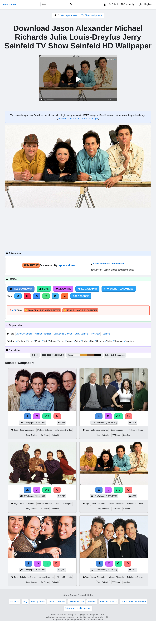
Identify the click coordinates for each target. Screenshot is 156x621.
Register (148, 4)
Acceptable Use (76, 601)
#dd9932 (83, 355)
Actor (77, 341)
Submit (113, 4)
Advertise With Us (108, 601)
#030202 (97, 355)
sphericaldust (67, 265)
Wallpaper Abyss (69, 15)
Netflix (109, 341)
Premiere (129, 341)
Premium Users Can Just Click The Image (78, 118)
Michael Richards (43, 334)
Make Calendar (87, 289)
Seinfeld (106, 334)
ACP (14, 310)
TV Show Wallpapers (91, 15)
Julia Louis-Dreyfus (63, 334)
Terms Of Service (56, 601)
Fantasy (21, 341)
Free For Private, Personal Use (108, 263)
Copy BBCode (81, 296)
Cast (92, 341)
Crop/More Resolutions (118, 289)
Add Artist (31, 265)
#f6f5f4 (76, 355)
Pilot (45, 341)
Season (69, 341)
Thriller (85, 341)
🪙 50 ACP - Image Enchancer (80, 310)
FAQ (25, 601)
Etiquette (92, 601)
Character (118, 341)
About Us (14, 601)
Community (127, 4)
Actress (52, 341)
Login (139, 4)
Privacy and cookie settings (78, 608)
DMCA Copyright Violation (133, 601)
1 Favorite (63, 289)
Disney (30, 341)
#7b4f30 (90, 355)
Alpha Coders (9, 4)
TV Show (95, 334)
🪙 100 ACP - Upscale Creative (42, 310)
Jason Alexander (24, 334)
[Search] (71, 4)
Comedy (100, 341)
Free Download (21, 289)
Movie (38, 341)
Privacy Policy (38, 601)
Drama (60, 341)
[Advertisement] (78, 229)
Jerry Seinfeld (81, 334)
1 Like (44, 289)
